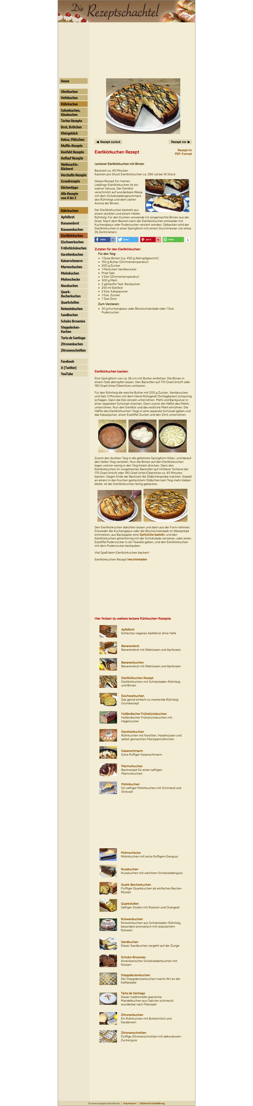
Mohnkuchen (70, 273)
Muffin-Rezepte (72, 145)
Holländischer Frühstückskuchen (144, 714)
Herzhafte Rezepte (73, 175)
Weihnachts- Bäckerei (70, 166)
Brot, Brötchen (71, 127)
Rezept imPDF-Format (183, 152)
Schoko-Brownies (133, 957)
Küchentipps (69, 187)
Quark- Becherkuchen (71, 294)
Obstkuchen (69, 91)
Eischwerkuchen (72, 242)
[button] (105, 239)
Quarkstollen (70, 302)
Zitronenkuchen (72, 344)
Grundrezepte (70, 181)
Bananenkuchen (72, 229)
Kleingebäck (69, 133)
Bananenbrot (70, 223)
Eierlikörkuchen (72, 235)
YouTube (67, 374)
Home (65, 81)
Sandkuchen (69, 315)
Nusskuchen (69, 285)
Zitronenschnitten (73, 350)
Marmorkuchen (71, 267)
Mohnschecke (70, 279)
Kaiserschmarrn (72, 261)
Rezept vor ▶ (180, 142)
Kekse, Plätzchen (72, 139)
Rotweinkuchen (72, 308)
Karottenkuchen (72, 254)
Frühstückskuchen (73, 248)
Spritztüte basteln (152, 534)
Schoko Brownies (73, 321)
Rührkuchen (69, 104)
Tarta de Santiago (73, 338)
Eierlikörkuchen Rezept (137, 678)
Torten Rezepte (71, 121)
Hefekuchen (69, 98)
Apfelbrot (67, 217)
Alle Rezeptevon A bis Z (69, 195)
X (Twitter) (68, 368)
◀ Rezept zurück (108, 142)
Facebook (67, 361)
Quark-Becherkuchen (136, 884)
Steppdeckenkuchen (135, 975)
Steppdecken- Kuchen (70, 329)
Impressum (129, 1103)
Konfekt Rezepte (72, 152)
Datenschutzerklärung (152, 1103)
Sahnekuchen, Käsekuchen (70, 112)
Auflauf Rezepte (72, 158)
